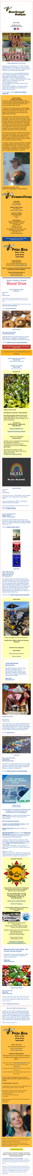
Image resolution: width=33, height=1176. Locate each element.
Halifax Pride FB (11, 508)
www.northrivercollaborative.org (16, 943)
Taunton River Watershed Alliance (15, 842)
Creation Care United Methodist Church (13, 824)
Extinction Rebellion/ (8, 832)
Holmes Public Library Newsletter (20, 594)
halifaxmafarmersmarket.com (13, 1003)
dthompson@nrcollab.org (16, 941)
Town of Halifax (16, 204)
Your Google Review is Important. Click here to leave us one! (16, 346)
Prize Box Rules (16, 1066)
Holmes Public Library (16, 210)
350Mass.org (6, 815)
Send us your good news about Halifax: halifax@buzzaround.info (16, 239)
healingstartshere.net (21, 265)
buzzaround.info (10, 679)
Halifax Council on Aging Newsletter (17, 342)
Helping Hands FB (11, 732)
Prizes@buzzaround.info (20, 1062)
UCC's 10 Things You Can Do (10, 821)
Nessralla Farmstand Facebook (16, 431)
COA (16, 217)
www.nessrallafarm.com (16, 428)
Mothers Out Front (7, 828)
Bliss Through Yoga (16, 275)
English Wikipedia (22, 188)
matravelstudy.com (9, 961)
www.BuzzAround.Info (16, 1149)
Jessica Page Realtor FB (11, 308)
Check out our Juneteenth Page (16, 901)
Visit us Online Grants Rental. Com (16, 653)
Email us (20, 903)
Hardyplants (13, 188)
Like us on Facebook (16, 656)
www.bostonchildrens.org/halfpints (9, 305)
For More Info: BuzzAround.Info (13, 454)
